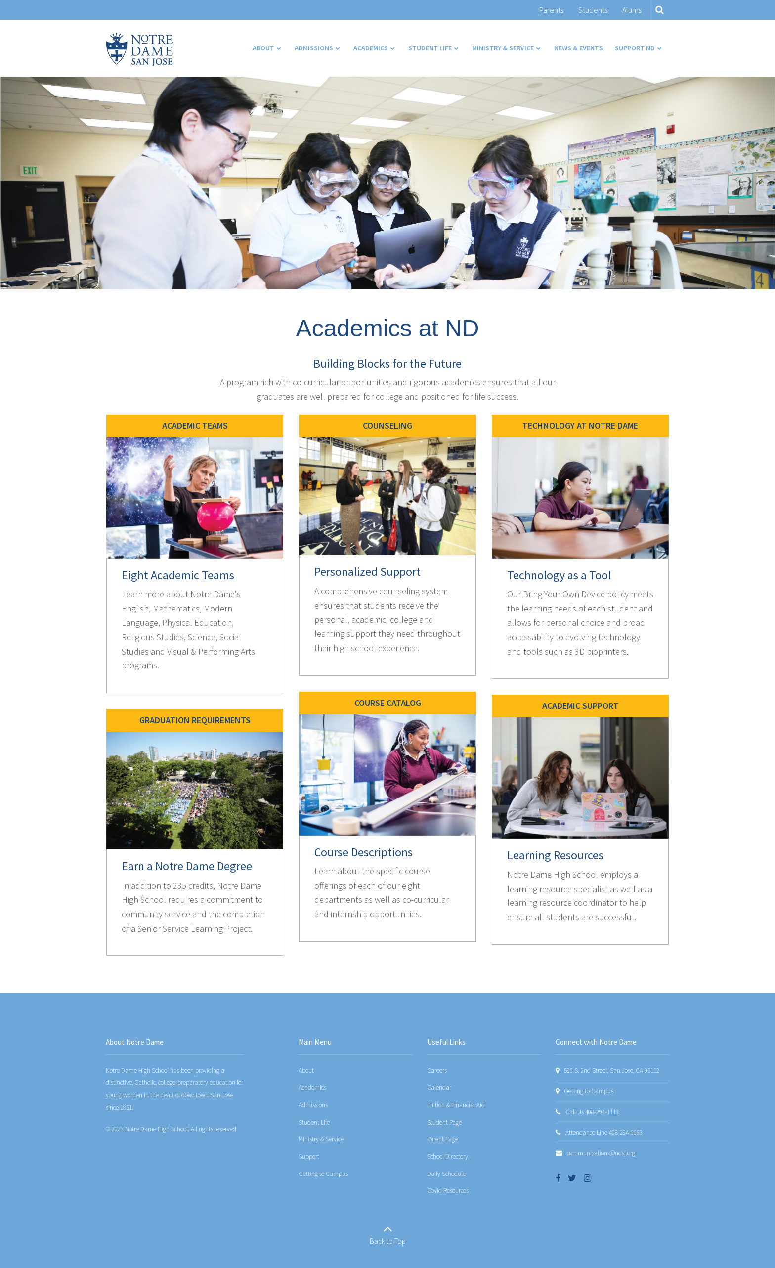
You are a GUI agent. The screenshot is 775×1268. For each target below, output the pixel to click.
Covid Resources (448, 1190)
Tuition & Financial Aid (456, 1105)
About (306, 1070)
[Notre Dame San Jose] (139, 49)
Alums (632, 10)
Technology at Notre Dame (580, 425)
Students (592, 10)
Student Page (444, 1122)
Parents (551, 10)
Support (309, 1156)
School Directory (447, 1156)
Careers (437, 1070)
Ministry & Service (321, 1139)
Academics (312, 1087)
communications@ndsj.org (601, 1153)
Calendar (439, 1087)
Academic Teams (195, 425)
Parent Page (442, 1139)
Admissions (313, 1105)
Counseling (387, 425)
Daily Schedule (446, 1174)
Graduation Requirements (195, 720)
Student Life (314, 1122)
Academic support (580, 705)
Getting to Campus (323, 1174)
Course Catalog (387, 702)
